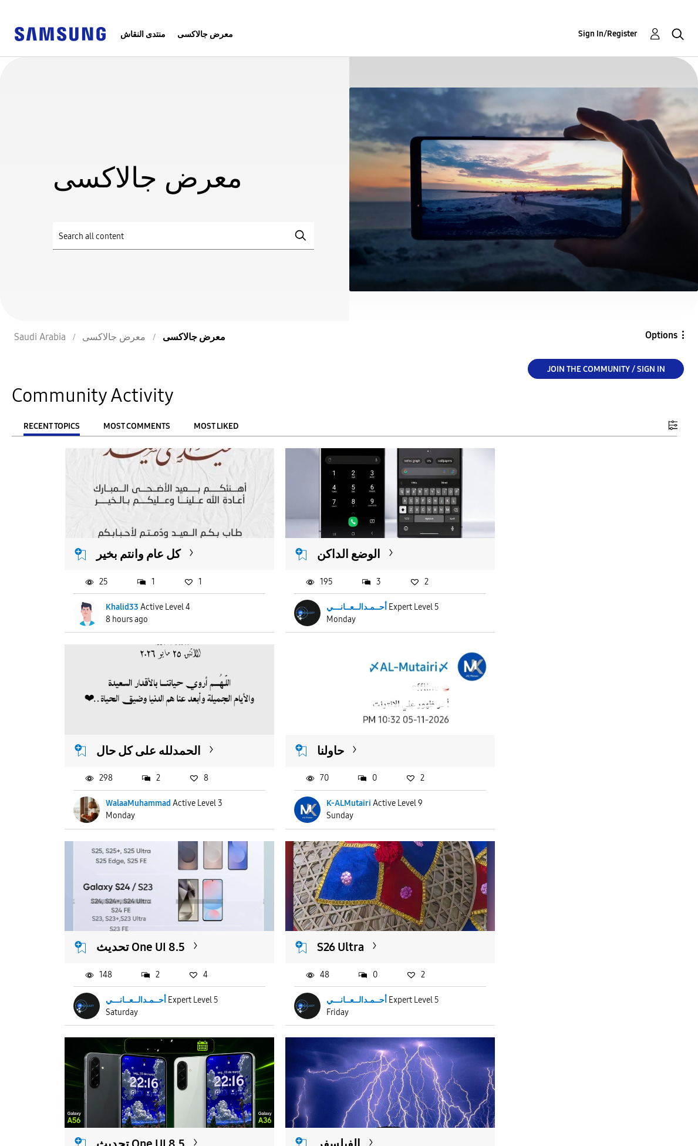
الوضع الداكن (321, 542)
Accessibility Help (58, 1113)
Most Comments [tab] (136, 426)
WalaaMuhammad (525, 595)
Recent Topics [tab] (51, 426)
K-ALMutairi (128, 780)
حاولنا (110, 727)
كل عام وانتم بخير (139, 542)
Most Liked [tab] (216, 426)
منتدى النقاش (143, 34)
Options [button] (661, 335)
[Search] (183, 236)
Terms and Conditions (239, 1113)
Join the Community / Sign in (606, 369)
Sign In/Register (608, 34)
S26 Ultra (507, 727)
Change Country (468, 1122)
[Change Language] (396, 1122)
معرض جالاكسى (205, 34)
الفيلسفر (311, 912)
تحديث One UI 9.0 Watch (528, 919)
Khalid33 (122, 595)
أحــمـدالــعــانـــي (329, 595)
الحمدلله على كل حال (536, 542)
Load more (101, 1051)
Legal (202, 1132)
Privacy (35, 1132)
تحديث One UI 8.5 (334, 727)
